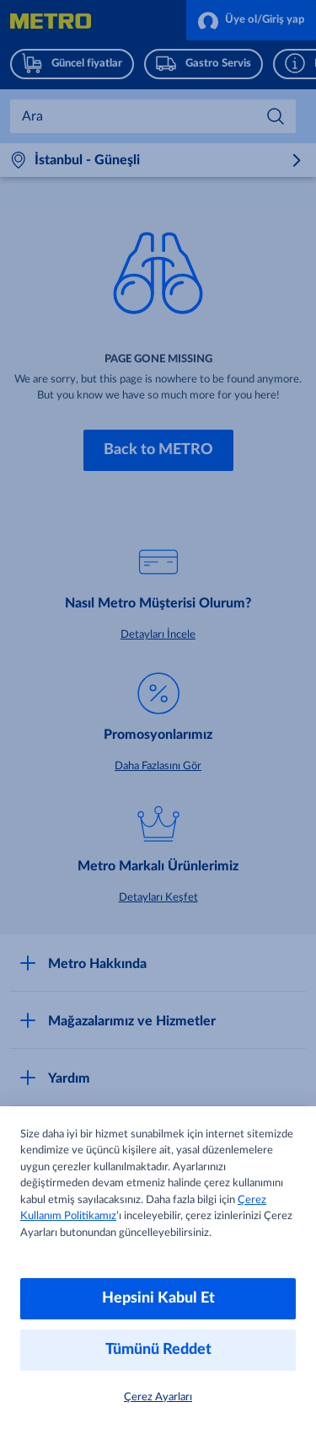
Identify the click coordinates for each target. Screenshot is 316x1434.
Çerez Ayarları (158, 1397)
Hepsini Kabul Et (158, 1298)
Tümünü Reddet (158, 1349)
